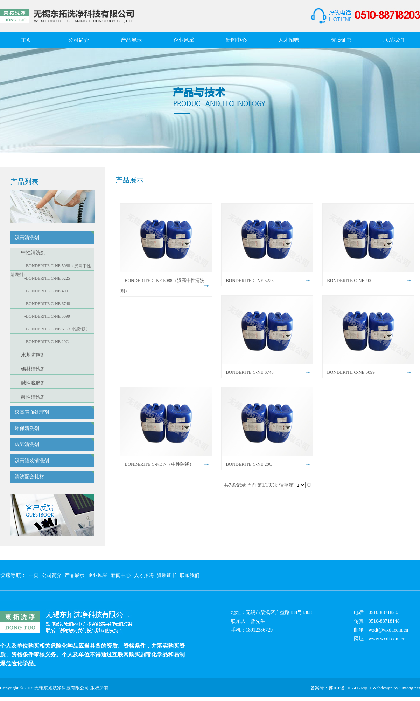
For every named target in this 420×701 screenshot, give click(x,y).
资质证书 (341, 40)
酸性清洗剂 (33, 397)
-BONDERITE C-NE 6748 (47, 303)
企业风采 (183, 40)
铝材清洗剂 (33, 369)
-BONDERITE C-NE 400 (46, 291)
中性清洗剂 (33, 252)
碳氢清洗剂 (27, 444)
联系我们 (393, 40)
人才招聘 (288, 40)
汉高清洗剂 (27, 237)
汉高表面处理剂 (32, 412)
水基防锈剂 (33, 355)
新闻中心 (236, 40)
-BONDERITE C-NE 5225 (47, 278)
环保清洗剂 (27, 428)
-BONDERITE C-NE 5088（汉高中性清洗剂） (50, 267)
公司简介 (78, 40)
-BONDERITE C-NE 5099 (47, 316)
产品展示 (131, 40)
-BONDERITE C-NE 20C (46, 341)
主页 (26, 40)
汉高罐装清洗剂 (32, 460)
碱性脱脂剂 (33, 383)
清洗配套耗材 (29, 476)
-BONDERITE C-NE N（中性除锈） (57, 328)
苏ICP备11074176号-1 (350, 687)
